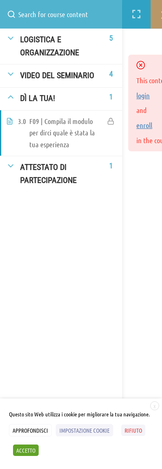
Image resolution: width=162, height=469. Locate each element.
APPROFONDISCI (30, 430)
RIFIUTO (133, 430)
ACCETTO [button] (25, 450)
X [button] (154, 406)
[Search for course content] (15, 14)
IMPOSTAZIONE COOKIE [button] (84, 430)
